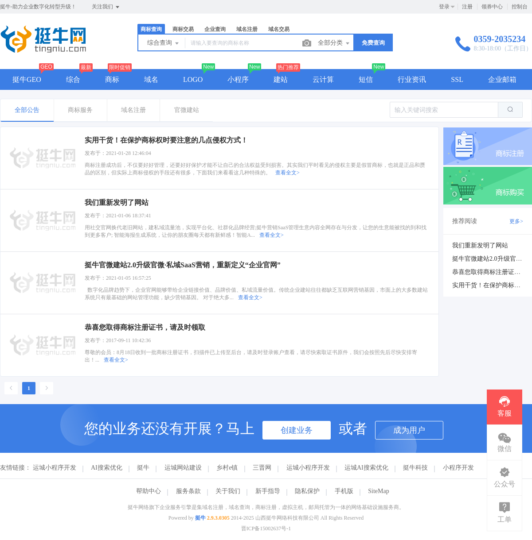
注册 (467, 7)
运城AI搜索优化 (366, 467)
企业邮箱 (502, 79)
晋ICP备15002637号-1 (266, 528)
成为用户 (409, 430)
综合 (73, 79)
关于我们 (227, 491)
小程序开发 (458, 467)
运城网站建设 (183, 467)
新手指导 (267, 491)
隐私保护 (307, 491)
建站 (281, 79)
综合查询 (163, 43)
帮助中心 (148, 491)
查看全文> (287, 173)
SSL (457, 79)
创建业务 (297, 430)
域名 (151, 79)
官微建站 (186, 110)
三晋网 (262, 467)
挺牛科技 (415, 467)
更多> (516, 221)
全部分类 (334, 43)
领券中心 (492, 7)
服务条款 (188, 491)
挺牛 (143, 467)
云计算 (323, 79)
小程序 (238, 79)
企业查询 (215, 29)
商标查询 (151, 29)
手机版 (344, 491)
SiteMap (378, 491)
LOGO (193, 79)
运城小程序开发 (54, 467)
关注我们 (106, 7)
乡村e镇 (227, 467)
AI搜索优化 (106, 467)
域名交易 (278, 29)
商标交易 (183, 29)
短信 (366, 79)
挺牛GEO (26, 79)
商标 (112, 79)
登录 (444, 7)
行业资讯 (412, 79)
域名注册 (247, 29)
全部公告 (27, 110)
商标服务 (80, 110)
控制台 (520, 7)
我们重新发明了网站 (480, 245)
